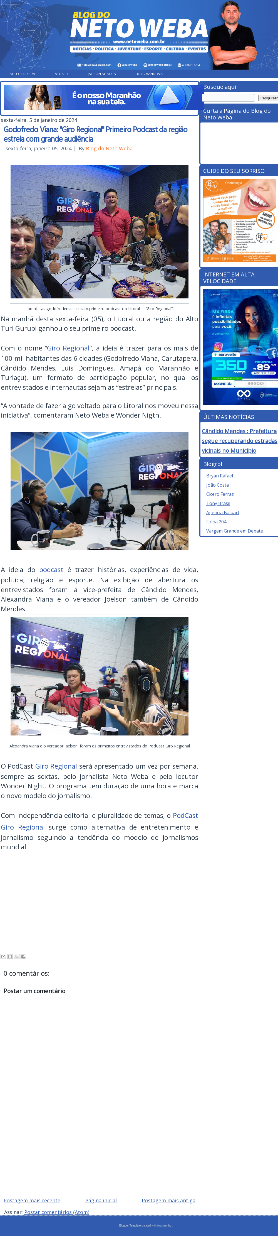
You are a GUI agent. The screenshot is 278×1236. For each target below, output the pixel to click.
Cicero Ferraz (220, 494)
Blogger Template (130, 1225)
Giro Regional (68, 347)
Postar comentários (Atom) (56, 1212)
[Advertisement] (99, 1153)
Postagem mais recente (32, 1200)
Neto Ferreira (22, 73)
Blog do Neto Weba (109, 148)
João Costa (217, 485)
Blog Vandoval (150, 73)
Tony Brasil (218, 503)
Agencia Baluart (222, 512)
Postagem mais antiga (168, 1200)
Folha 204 (216, 522)
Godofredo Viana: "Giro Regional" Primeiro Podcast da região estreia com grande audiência (95, 133)
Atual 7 (61, 73)
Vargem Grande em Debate (234, 531)
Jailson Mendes (102, 73)
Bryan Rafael (219, 476)
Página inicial (101, 1200)
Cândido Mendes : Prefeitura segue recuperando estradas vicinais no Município (239, 440)
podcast (51, 569)
